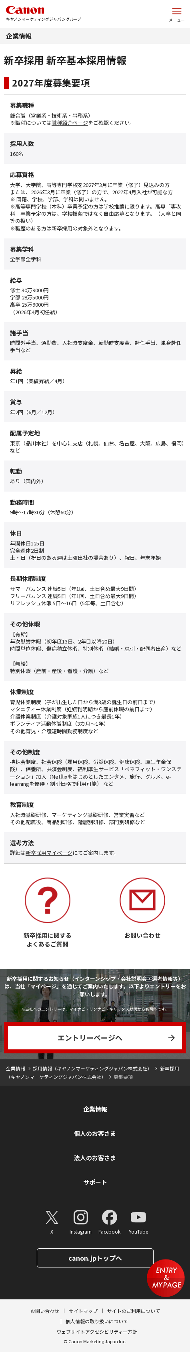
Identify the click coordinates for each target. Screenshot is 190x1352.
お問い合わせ (44, 1310)
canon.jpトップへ (95, 1258)
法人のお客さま (95, 1157)
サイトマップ (83, 1310)
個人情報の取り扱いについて (97, 1321)
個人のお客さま (95, 1133)
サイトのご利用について (133, 1310)
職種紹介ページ (70, 122)
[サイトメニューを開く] (177, 14)
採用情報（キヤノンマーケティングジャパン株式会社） (92, 1068)
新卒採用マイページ (49, 852)
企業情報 (19, 36)
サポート (95, 1182)
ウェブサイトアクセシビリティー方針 (96, 1331)
